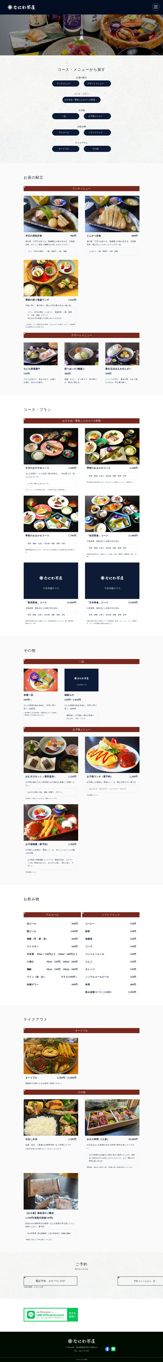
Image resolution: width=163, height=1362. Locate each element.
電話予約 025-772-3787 (51, 1281)
